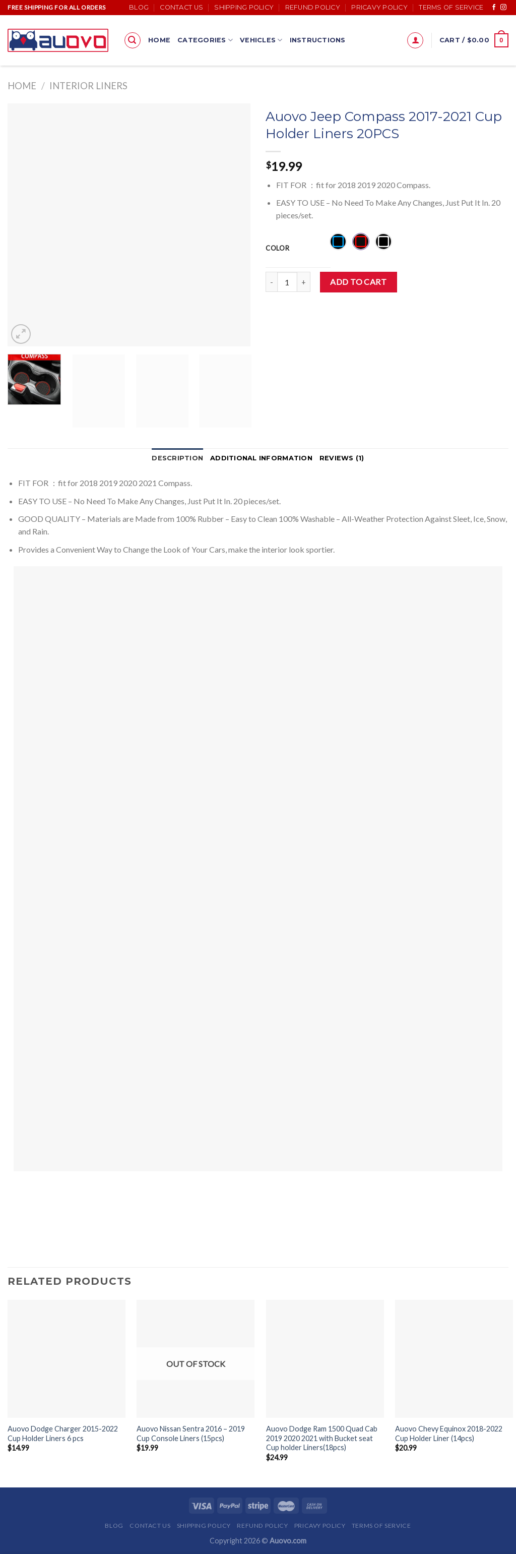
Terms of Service (451, 7)
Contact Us (181, 7)
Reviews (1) (341, 458)
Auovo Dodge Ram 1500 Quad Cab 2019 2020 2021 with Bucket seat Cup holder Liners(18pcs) (321, 1438)
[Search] (132, 40)
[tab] (177, 458)
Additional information (261, 458)
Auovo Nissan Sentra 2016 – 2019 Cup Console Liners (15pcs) (191, 1433)
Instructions (318, 40)
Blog (139, 7)
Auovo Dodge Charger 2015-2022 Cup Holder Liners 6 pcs (63, 1433)
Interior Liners (88, 85)
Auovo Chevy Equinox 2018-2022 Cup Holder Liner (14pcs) (448, 1433)
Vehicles (261, 40)
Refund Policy (312, 7)
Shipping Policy (244, 7)
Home (159, 40)
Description (177, 458)
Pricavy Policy (379, 7)
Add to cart (358, 281)
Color (278, 248)
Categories (205, 40)
